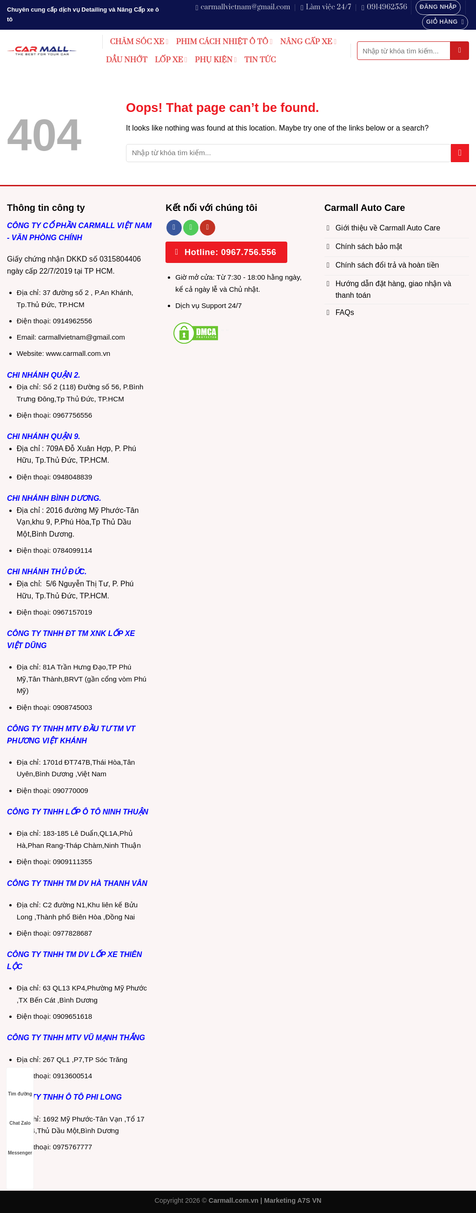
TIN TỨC (260, 60)
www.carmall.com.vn (78, 353)
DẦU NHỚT (126, 60)
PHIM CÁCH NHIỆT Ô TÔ (224, 41)
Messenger (20, 1144)
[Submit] (459, 50)
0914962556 (72, 321)
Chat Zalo (20, 1114)
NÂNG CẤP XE (308, 41)
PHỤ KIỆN (216, 60)
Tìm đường (20, 1085)
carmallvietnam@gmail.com (81, 337)
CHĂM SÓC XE (139, 41)
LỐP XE (171, 60)
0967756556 (72, 415)
